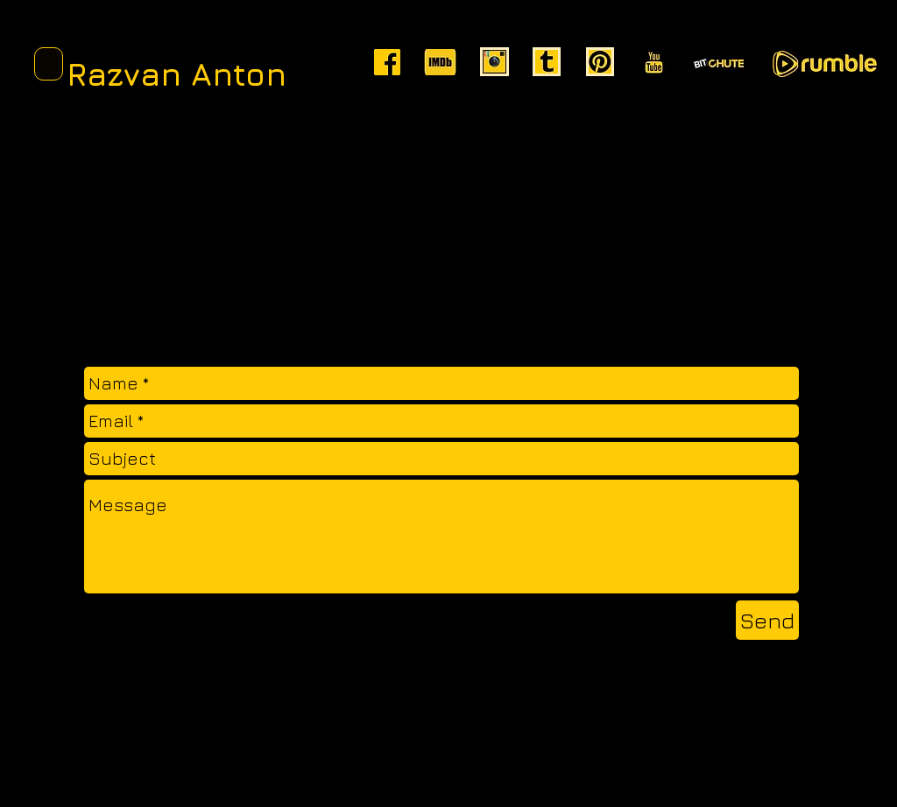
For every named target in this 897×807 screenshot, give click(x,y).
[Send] (767, 620)
